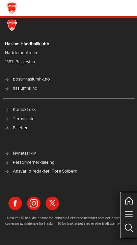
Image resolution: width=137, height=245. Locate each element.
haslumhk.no (21, 88)
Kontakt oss (20, 110)
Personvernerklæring (30, 162)
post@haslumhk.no (27, 79)
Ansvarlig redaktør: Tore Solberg (41, 171)
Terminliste (19, 119)
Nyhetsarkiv (20, 153)
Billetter (16, 128)
